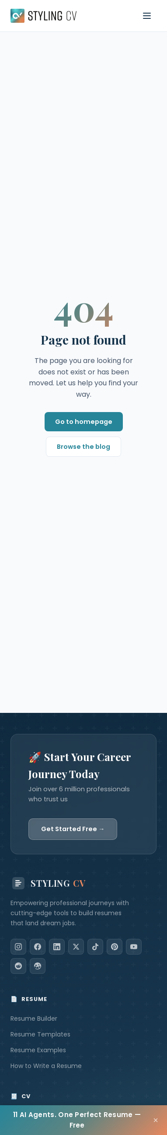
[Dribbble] (37, 966)
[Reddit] (18, 966)
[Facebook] (37, 947)
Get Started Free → (72, 829)
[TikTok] (95, 947)
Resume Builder (33, 1018)
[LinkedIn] (57, 947)
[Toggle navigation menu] (147, 15)
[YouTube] (134, 947)
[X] (76, 947)
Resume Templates (40, 1034)
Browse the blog (83, 446)
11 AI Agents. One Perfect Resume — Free (77, 1120)
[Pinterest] (114, 947)
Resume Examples (38, 1050)
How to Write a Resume (46, 1065)
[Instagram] (18, 947)
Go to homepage (83, 421)
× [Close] (155, 1120)
